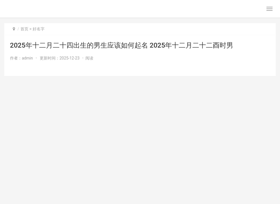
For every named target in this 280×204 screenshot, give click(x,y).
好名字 (39, 29)
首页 (24, 29)
